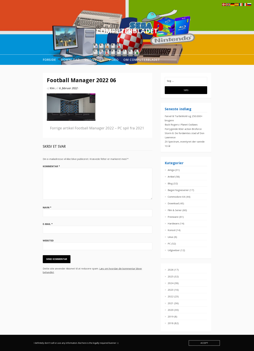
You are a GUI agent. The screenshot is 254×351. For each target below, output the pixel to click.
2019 (170, 316)
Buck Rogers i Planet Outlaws (181, 124)
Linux (170, 236)
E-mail (48, 224)
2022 (170, 296)
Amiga (171, 170)
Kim (52, 88)
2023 (170, 289)
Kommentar (51, 166)
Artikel (171, 176)
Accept (204, 342)
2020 (170, 309)
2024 (170, 283)
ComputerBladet (127, 30)
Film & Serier (175, 210)
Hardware (173, 223)
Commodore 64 (176, 196)
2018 (170, 323)
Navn (47, 207)
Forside (49, 60)
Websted (48, 240)
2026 (170, 269)
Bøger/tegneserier (178, 190)
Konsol (171, 230)
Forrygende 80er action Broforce (183, 129)
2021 (170, 303)
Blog (170, 183)
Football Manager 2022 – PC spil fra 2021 (97, 127)
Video (114, 60)
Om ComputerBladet (141, 60)
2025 (170, 276)
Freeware (173, 216)
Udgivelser (94, 60)
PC (169, 243)
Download (70, 60)
